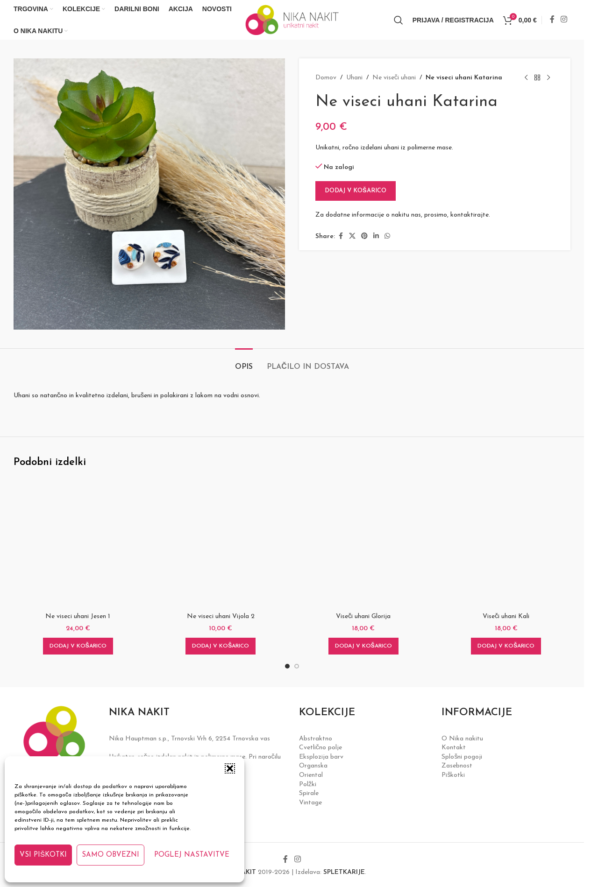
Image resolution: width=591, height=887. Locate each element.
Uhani (354, 77)
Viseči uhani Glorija (363, 616)
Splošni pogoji (461, 756)
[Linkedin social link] (376, 236)
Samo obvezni (110, 855)
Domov (325, 77)
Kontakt (453, 747)
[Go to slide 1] (287, 666)
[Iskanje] (398, 20)
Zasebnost (456, 765)
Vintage (310, 802)
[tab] (244, 362)
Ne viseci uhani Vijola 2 (221, 616)
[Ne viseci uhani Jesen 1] (78, 543)
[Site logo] (292, 19)
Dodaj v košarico (355, 191)
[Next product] (548, 78)
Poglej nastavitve (191, 855)
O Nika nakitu (462, 738)
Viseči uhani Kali (506, 616)
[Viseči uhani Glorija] (363, 543)
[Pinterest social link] (364, 236)
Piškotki (453, 775)
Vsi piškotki (43, 855)
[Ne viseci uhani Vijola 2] (221, 543)
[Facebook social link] (552, 19)
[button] (230, 768)
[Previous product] (526, 78)
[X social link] (352, 236)
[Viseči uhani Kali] (506, 543)
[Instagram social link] (564, 19)
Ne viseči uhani (394, 77)
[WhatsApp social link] (387, 236)
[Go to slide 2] (296, 666)
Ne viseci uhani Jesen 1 (77, 616)
